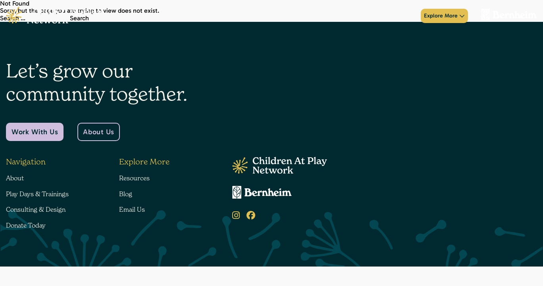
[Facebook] (250, 215)
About (245, 15)
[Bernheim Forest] (506, 16)
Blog (125, 194)
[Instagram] (236, 215)
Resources (134, 178)
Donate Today (396, 15)
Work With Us (35, 132)
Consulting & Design (346, 15)
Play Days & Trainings (286, 15)
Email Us (132, 209)
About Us (98, 132)
